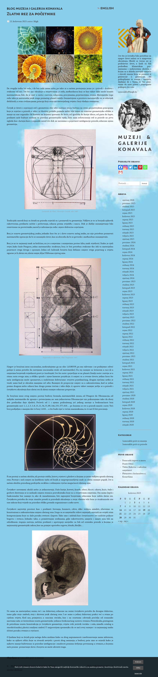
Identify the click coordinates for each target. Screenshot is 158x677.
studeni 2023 (128, 284)
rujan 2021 (127, 366)
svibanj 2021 (128, 379)
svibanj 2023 (128, 304)
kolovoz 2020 (128, 408)
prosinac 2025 (128, 203)
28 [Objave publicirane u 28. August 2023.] (120, 517)
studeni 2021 (128, 359)
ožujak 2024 (128, 271)
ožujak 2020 (128, 425)
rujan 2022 (127, 330)
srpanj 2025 (127, 219)
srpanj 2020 (127, 411)
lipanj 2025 (127, 223)
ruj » (126, 521)
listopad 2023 (128, 288)
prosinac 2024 (128, 242)
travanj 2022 (128, 343)
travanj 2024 (128, 268)
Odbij (138, 668)
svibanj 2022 (128, 340)
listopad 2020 (128, 402)
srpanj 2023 (127, 297)
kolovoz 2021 (128, 369)
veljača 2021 (128, 389)
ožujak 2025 (128, 232)
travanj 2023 (128, 307)
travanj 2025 (128, 229)
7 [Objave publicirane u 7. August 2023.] (120, 506)
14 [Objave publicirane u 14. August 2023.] (120, 510)
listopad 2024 (128, 249)
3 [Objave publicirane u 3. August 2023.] (134, 502)
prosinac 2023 (128, 281)
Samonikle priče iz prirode (134, 444)
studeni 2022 (128, 323)
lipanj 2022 (127, 337)
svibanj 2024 (128, 265)
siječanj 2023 (128, 317)
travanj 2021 (128, 382)
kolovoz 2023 (128, 294)
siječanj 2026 (128, 200)
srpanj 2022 (127, 333)
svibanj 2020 (128, 418)
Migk (36, 21)
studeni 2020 (128, 398)
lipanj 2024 (127, 262)
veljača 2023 (128, 314)
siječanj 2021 (128, 392)
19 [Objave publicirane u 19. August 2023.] (144, 510)
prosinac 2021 (128, 356)
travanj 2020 (128, 421)
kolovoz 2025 (128, 216)
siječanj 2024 (128, 278)
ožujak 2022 (128, 346)
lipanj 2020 (127, 415)
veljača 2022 (128, 350)
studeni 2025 (128, 206)
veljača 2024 (128, 275)
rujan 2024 (127, 252)
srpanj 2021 (127, 372)
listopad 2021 (128, 363)
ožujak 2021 (128, 385)
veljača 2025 (128, 236)
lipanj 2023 (127, 301)
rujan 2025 (127, 213)
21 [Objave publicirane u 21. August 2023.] (120, 514)
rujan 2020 (127, 405)
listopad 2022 (128, 327)
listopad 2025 (128, 210)
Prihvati (138, 662)
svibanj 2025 (128, 226)
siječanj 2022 (128, 353)
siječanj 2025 (128, 239)
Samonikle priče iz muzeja (134, 441)
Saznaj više (138, 673)
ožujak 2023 (128, 310)
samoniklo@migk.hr (127, 92)
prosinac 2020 (128, 395)
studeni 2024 (128, 245)
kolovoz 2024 (128, 255)
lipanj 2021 (127, 376)
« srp (120, 521)
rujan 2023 (127, 291)
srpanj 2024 (127, 258)
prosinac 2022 (128, 320)
